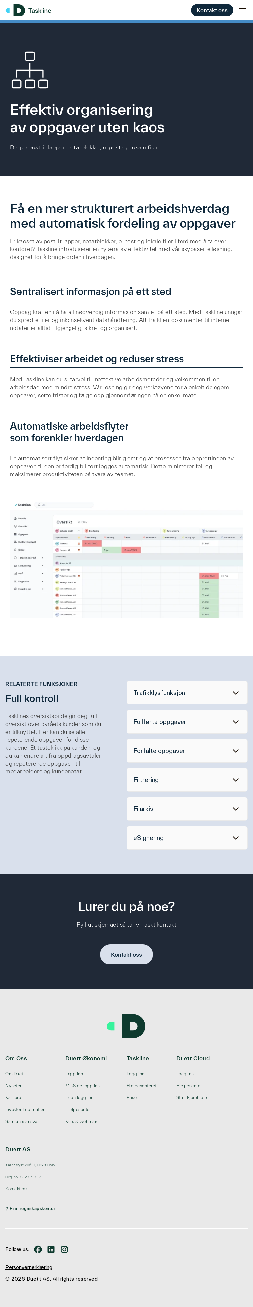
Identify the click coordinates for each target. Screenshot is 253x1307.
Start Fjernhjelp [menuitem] (191, 1097)
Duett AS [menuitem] (17, 1149)
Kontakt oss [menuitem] (17, 1188)
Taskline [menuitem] (138, 1058)
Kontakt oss (212, 10)
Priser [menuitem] (132, 1097)
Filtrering (146, 779)
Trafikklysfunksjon (159, 692)
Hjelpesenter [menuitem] (78, 1109)
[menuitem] (30, 1165)
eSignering (148, 837)
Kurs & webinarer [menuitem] (82, 1121)
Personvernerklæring (28, 1267)
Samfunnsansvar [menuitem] (22, 1121)
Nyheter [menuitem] (13, 1085)
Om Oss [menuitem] (16, 1058)
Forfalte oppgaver (159, 750)
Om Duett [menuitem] (15, 1073)
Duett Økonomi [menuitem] (86, 1058)
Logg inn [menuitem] (74, 1073)
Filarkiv (143, 808)
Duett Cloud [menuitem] (193, 1058)
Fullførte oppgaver (159, 721)
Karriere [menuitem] (13, 1097)
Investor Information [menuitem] (25, 1109)
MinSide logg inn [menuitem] (82, 1085)
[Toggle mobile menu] (243, 10)
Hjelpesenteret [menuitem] (141, 1085)
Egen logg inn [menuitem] (79, 1097)
